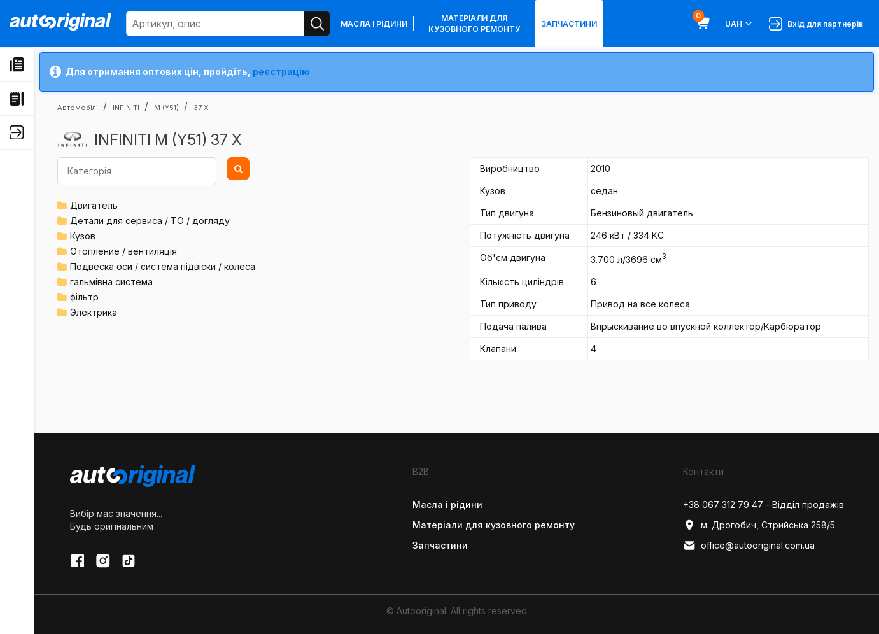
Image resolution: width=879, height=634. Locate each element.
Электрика (93, 312)
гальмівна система (111, 281)
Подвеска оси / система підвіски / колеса (162, 266)
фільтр (84, 297)
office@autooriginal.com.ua (749, 545)
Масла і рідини (374, 24)
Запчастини (569, 24)
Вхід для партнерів (816, 24)
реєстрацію (281, 71)
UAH (739, 23)
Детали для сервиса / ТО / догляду (150, 220)
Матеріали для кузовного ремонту (474, 23)
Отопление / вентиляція (123, 251)
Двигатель (94, 205)
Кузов (82, 235)
